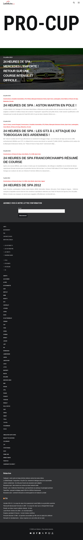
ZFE (4, 444)
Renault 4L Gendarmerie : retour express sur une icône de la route (23, 518)
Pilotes (29, 99)
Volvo (5, 429)
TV (6, 498)
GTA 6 (6, 260)
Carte (4, 226)
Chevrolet (6, 305)
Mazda (5, 373)
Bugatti (5, 298)
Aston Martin (64, 99)
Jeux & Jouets (7, 124)
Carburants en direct (9, 464)
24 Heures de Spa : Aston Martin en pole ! (39, 105)
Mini (4, 383)
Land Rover (6, 360)
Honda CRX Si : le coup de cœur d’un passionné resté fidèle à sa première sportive (29, 503)
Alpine (5, 282)
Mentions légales (8, 239)
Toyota (5, 422)
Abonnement (6, 230)
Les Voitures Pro (9, 248)
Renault (5, 403)
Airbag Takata (7, 457)
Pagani (5, 393)
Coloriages (6, 441)
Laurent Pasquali (16, 124)
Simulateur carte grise (9, 434)
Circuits (11, 101)
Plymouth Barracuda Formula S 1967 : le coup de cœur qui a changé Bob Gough (28, 506)
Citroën (5, 308)
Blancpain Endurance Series (39, 99)
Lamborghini (57, 99)
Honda (5, 331)
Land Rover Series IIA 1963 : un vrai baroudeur (18, 510)
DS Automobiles (7, 318)
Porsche (5, 399)
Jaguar (43, 181)
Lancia (5, 357)
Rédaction (6, 101)
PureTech (5, 461)
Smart (5, 416)
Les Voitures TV (9, 245)
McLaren (5, 377)
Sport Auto (50, 99)
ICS (5, 270)
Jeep (4, 344)
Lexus (4, 363)
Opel (4, 390)
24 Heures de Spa (73, 99)
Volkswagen (6, 425)
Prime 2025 (6, 454)
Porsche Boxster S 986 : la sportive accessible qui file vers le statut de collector (27, 515)
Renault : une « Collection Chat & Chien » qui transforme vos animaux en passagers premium (28, 488)
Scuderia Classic (9, 255)
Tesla (4, 419)
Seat (4, 409)
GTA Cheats (7, 263)
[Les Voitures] (9, 2)
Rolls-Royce (6, 406)
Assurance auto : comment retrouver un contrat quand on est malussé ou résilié (24, 493)
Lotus (5, 367)
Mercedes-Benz (7, 380)
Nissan (5, 386)
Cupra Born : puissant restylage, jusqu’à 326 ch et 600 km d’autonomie (22, 490)
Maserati (5, 370)
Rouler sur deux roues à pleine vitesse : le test (17, 508)
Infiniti (5, 337)
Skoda (5, 412)
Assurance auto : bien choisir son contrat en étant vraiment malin (20, 485)
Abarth (5, 275)
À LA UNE (31, 154)
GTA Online (7, 266)
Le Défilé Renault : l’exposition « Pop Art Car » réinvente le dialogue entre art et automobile (27, 480)
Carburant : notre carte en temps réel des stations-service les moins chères (23, 478)
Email (19, 208)
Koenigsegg (6, 350)
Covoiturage (6, 448)
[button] (78, 2)
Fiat (4, 324)
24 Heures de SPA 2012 (22, 185)
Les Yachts (7, 252)
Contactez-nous (7, 236)
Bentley (5, 292)
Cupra (5, 311)
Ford (4, 328)
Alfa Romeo (6, 279)
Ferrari (5, 321)
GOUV (4, 451)
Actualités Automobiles (18, 99)
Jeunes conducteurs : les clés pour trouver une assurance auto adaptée (22, 483)
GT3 (26, 99)
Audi (4, 288)
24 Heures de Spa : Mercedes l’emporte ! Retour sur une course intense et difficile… (21, 71)
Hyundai (5, 334)
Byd (4, 302)
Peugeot (5, 396)
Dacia (4, 315)
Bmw (4, 295)
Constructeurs (7, 99)
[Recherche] (73, 2)
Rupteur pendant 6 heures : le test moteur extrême (19, 513)
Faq (4, 233)
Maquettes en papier (8, 438)
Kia (4, 347)
